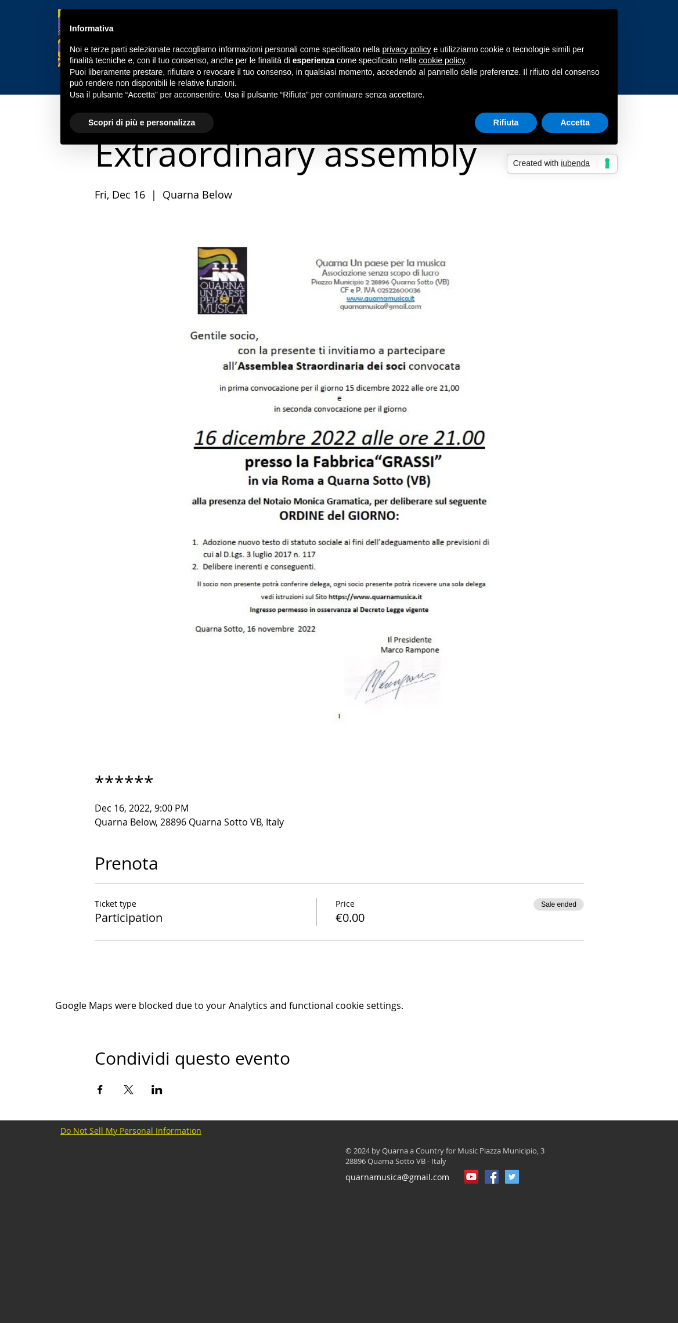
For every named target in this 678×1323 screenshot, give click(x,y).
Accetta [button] (575, 122)
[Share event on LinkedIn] (157, 1089)
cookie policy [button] (442, 60)
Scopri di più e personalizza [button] (141, 122)
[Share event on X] (128, 1089)
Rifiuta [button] (506, 122)
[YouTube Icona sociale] (471, 1177)
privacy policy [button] (407, 49)
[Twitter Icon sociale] (512, 1177)
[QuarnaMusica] (492, 1177)
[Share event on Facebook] (100, 1089)
